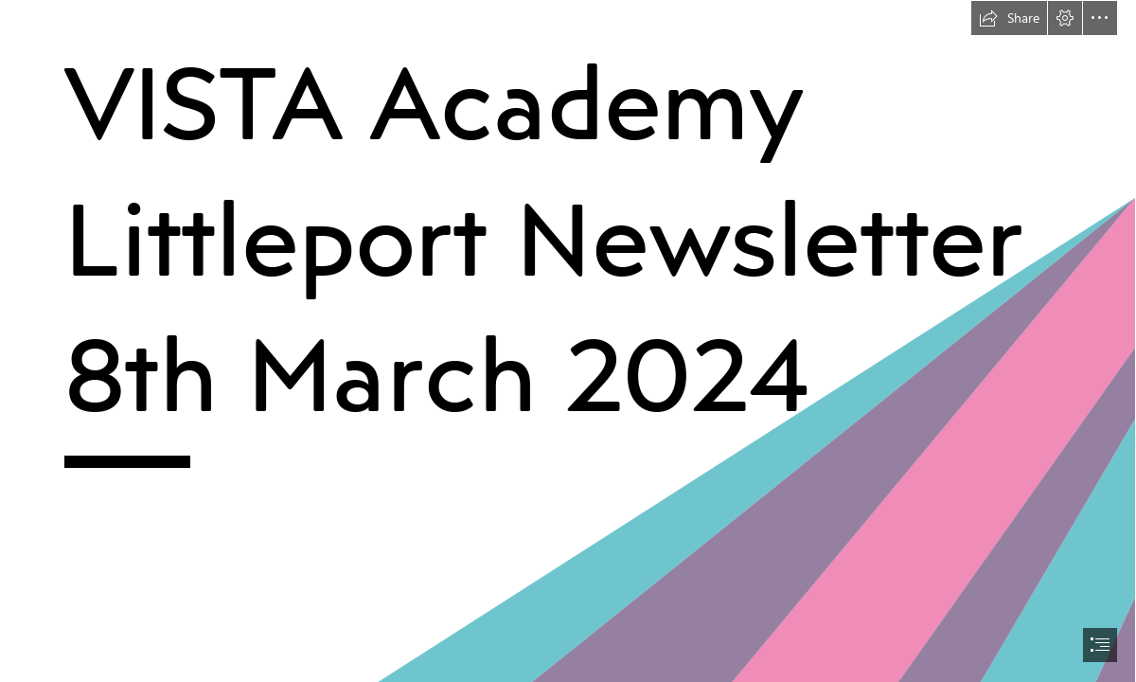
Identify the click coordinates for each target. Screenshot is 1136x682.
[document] (568, 341)
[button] (1009, 18)
